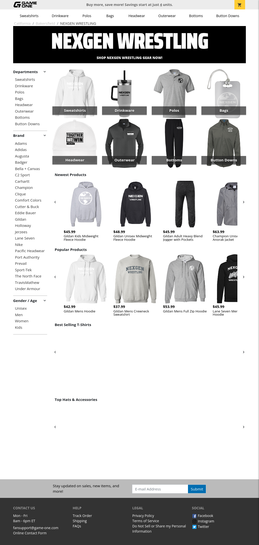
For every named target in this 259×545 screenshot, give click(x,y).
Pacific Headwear (30, 251)
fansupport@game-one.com (36, 527)
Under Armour (27, 289)
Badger (21, 162)
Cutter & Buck (27, 207)
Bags (110, 15)
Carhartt (22, 181)
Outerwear (167, 15)
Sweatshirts (29, 15)
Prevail (21, 263)
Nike (19, 244)
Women (21, 321)
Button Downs (227, 15)
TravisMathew (27, 282)
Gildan (20, 219)
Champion (24, 187)
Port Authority (27, 257)
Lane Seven (25, 238)
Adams (21, 143)
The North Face (28, 276)
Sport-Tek (23, 270)
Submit (197, 488)
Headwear (136, 15)
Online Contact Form (30, 533)
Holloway (23, 225)
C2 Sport (22, 175)
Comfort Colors (28, 200)
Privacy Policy (143, 515)
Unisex (21, 308)
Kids (18, 327)
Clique (20, 194)
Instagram (203, 521)
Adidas (21, 150)
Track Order (82, 515)
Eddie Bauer (25, 213)
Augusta (22, 156)
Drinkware (60, 15)
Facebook (202, 515)
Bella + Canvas (27, 169)
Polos (86, 15)
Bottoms (196, 15)
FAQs (77, 526)
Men (19, 315)
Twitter (200, 526)
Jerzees (21, 232)
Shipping (80, 520)
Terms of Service (145, 520)
